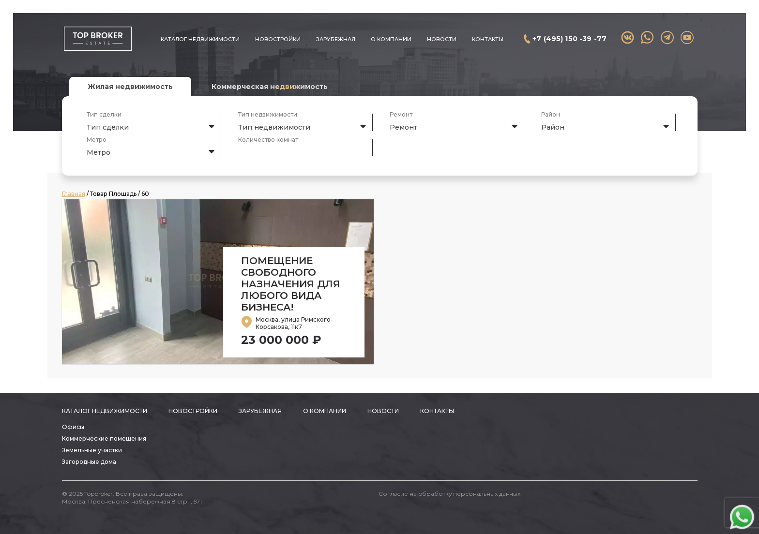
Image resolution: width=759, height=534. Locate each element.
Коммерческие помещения (104, 438)
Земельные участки (92, 450)
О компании (391, 39)
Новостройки (278, 39)
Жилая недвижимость (130, 86)
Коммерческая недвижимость (270, 86)
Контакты (487, 39)
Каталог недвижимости (200, 39)
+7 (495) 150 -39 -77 (569, 38)
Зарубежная (335, 39)
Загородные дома (89, 461)
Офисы (73, 426)
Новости (441, 39)
